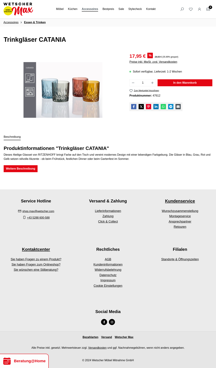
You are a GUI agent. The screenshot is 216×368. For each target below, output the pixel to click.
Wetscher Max (124, 337)
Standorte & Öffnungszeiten (180, 259)
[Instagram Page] (112, 322)
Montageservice (180, 216)
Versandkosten (97, 347)
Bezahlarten (90, 337)
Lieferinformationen (108, 211)
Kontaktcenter (36, 249)
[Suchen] (182, 9)
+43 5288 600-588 (38, 217)
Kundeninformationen (107, 264)
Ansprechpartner (180, 221)
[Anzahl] (143, 82)
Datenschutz (108, 275)
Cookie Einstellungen (108, 285)
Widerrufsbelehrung (108, 269)
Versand (106, 337)
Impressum (107, 280)
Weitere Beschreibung (20, 168)
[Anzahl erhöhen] (152, 82)
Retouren (180, 227)
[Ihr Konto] (199, 9)
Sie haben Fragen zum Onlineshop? (36, 264)
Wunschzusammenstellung (180, 211)
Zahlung (108, 216)
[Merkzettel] (190, 9)
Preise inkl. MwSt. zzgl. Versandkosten (153, 61)
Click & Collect (108, 221)
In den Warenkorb (185, 82)
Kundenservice (180, 201)
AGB (108, 259)
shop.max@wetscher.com (38, 211)
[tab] (12, 137)
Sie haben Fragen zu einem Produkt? (36, 259)
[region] (63, 90)
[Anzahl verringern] (133, 82)
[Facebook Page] (104, 322)
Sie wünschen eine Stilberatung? (36, 269)
